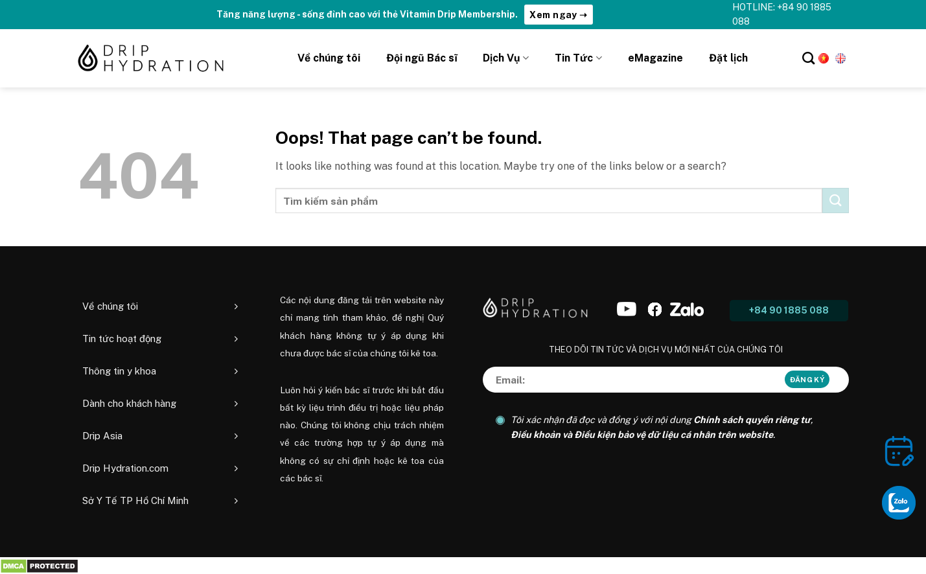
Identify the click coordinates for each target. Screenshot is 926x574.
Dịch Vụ (506, 58)
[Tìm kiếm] (808, 58)
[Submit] (835, 200)
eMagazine (655, 58)
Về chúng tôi (328, 58)
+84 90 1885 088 (789, 310)
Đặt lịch (728, 58)
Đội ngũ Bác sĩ (421, 58)
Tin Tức (578, 58)
